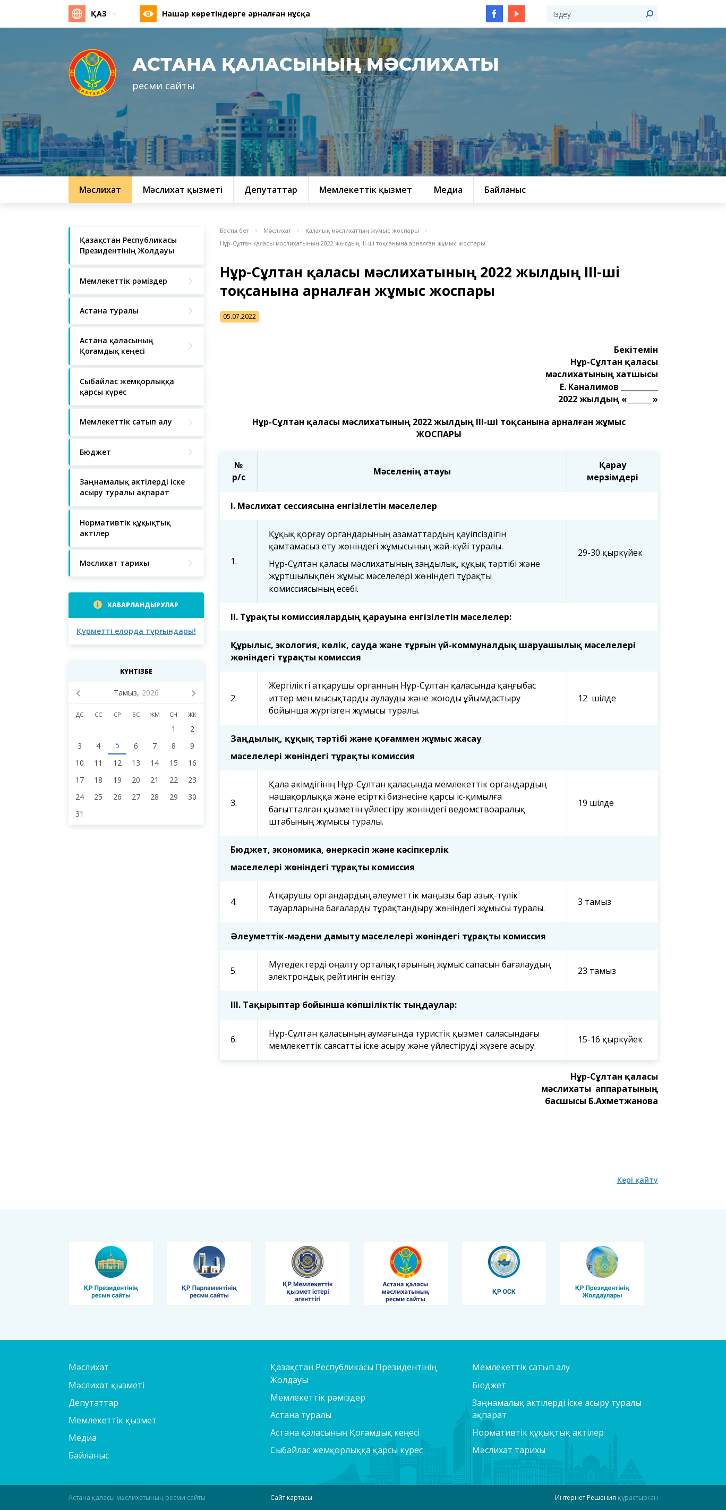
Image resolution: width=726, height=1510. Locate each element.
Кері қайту (637, 1180)
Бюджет (489, 1385)
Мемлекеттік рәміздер (317, 1397)
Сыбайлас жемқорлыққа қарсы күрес (346, 1450)
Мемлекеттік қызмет (113, 1420)
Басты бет (234, 230)
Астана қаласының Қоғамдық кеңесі (345, 1432)
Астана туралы (300, 1415)
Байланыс (89, 1455)
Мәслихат (277, 230)
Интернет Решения (585, 1497)
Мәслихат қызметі (106, 1385)
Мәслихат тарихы (508, 1450)
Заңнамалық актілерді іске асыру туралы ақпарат (557, 1409)
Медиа (83, 1438)
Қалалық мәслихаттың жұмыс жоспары (362, 230)
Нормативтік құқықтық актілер (538, 1432)
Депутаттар (93, 1403)
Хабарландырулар (142, 604)
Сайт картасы (291, 1497)
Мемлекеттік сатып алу (521, 1367)
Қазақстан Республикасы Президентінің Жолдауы (353, 1373)
